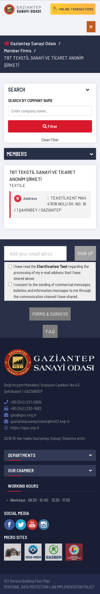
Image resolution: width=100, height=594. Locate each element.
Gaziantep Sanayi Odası (30, 43)
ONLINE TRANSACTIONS (73, 9)
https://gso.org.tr (21, 427)
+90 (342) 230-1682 (23, 408)
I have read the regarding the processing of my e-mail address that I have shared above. (51, 272)
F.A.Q (50, 331)
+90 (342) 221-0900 (23, 401)
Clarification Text (52, 266)
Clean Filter (50, 139)
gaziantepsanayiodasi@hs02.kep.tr (37, 421)
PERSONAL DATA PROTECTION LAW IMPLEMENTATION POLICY (49, 586)
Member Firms (17, 50)
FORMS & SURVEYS (50, 314)
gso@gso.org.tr (20, 414)
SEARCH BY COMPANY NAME (30, 100)
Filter (50, 126)
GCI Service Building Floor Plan (27, 581)
